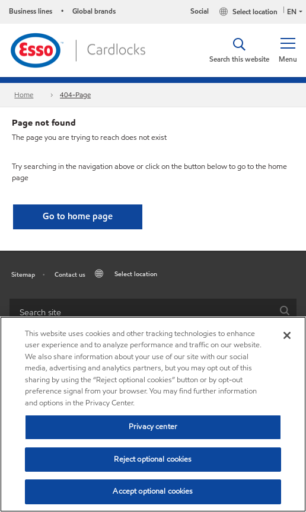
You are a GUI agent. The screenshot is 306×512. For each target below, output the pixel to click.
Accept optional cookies (153, 491)
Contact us (70, 274)
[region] (153, 414)
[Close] (287, 335)
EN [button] (292, 12)
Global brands (94, 11)
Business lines (30, 11)
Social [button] (199, 11)
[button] (287, 50)
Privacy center (153, 426)
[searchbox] (141, 312)
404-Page (75, 94)
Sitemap (23, 274)
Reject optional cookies (153, 459)
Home (23, 94)
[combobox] (153, 312)
